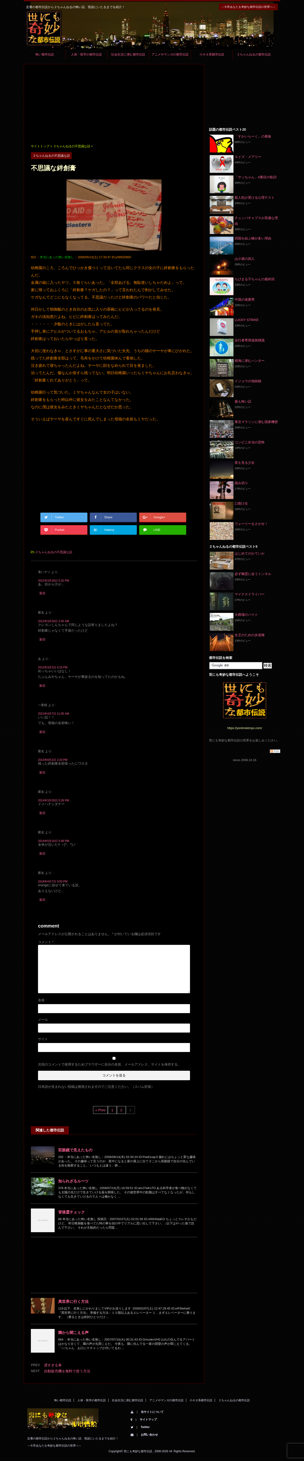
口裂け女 (241, 503)
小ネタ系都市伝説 (212, 54)
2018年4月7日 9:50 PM (52, 881)
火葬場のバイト (246, 614)
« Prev (100, 1110)
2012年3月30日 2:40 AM (53, 621)
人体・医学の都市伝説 (86, 54)
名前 (41, 1000)
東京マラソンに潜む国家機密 (256, 422)
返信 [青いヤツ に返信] (42, 593)
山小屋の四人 (245, 259)
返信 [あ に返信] (42, 685)
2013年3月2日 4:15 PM (52, 667)
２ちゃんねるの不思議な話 (53, 552)
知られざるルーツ (73, 1181)
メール (43, 1019)
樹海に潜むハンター (250, 361)
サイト (43, 1039)
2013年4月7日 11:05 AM (53, 713)
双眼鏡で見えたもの (75, 1150)
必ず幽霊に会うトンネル (253, 574)
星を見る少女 (245, 462)
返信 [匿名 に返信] (42, 639)
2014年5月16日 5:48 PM (53, 841)
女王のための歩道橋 (250, 635)
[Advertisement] (114, 104)
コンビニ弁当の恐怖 (250, 442)
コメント (45, 942)
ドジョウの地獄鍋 (248, 381)
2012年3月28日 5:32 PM (53, 580)
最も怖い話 (243, 401)
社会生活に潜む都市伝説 (128, 54)
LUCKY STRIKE (247, 320)
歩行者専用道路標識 (250, 340)
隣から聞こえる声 (73, 1333)
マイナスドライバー (250, 594)
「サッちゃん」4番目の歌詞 (255, 177)
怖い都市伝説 (44, 54)
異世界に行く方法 (73, 1302)
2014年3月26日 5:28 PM (53, 800)
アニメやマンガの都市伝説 (170, 54)
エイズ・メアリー (248, 157)
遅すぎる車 (53, 1365)
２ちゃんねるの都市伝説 (254, 54)
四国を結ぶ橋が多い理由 (253, 238)
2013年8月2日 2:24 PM (52, 760)
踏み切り (241, 483)
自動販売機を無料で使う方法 (67, 1371)
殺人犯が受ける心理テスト (255, 197)
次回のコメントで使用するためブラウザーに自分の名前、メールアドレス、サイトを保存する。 (109, 1064)
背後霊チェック (71, 1212)
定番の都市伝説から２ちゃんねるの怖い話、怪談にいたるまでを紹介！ (73, 1438)
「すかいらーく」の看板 (253, 136)
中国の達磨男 (245, 299)
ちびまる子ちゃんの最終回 (255, 279)
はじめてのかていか (250, 553)
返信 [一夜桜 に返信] (42, 732)
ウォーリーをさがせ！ (251, 524)
